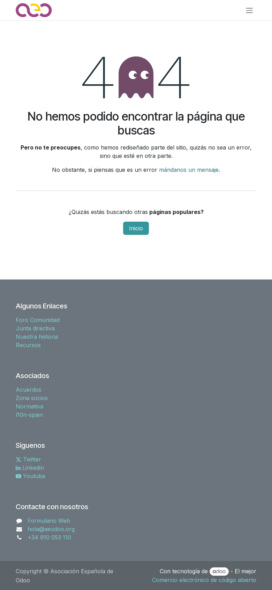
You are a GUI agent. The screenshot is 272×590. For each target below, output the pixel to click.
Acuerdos (28, 389)
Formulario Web (49, 520)
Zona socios (32, 397)
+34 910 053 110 (49, 537)
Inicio (136, 228)
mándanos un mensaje (189, 169)
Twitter (28, 459)
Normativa (29, 406)
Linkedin (30, 467)
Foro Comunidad (38, 319)
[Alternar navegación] (249, 10)
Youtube (30, 476)
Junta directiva (35, 328)
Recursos (28, 345)
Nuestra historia (37, 336)
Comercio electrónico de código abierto (204, 579)
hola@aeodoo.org (51, 529)
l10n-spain (29, 414)
